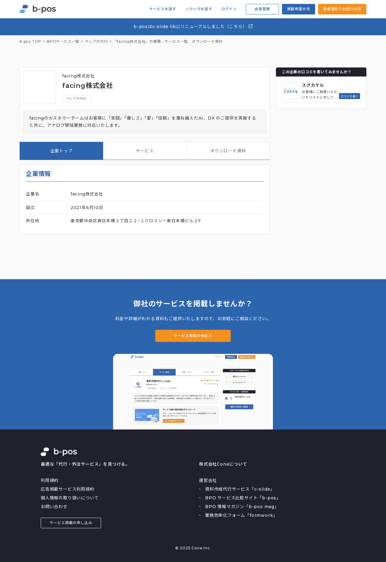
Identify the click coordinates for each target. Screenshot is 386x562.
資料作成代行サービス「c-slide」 (240, 489)
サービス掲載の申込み (193, 335)
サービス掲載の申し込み (71, 522)
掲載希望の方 (298, 9)
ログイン (229, 9)
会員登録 (262, 9)
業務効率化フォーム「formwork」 (241, 515)
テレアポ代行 (77, 99)
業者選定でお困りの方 (342, 9)
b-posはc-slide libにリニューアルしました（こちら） (193, 26)
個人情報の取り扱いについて (70, 498)
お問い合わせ (54, 506)
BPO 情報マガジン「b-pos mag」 (242, 506)
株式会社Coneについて (223, 464)
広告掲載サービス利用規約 (67, 489)
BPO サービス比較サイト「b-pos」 (243, 498)
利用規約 (50, 480)
